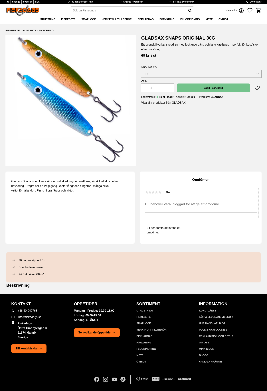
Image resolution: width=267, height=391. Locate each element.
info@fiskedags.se (29, 317)
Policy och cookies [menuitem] (213, 329)
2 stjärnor (149, 192)
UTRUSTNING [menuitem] (47, 19)
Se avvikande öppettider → (97, 332)
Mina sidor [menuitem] (206, 348)
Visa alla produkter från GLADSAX (163, 102)
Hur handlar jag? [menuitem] (212, 323)
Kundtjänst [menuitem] (207, 310)
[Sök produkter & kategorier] (128, 10)
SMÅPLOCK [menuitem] (88, 19)
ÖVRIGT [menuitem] (223, 19)
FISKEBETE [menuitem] (68, 19)
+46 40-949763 (27, 310)
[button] (250, 10)
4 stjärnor (156, 192)
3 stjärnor (153, 192)
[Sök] (190, 10)
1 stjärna (146, 192)
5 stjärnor (159, 192)
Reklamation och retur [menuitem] (216, 336)
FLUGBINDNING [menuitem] (190, 19)
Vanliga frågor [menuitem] (210, 361)
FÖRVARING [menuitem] (167, 19)
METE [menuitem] (209, 19)
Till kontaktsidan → (29, 348)
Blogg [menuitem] (203, 355)
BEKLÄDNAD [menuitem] (145, 19)
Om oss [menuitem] (204, 342)
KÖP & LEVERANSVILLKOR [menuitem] (216, 316)
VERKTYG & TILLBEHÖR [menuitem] (117, 19)
